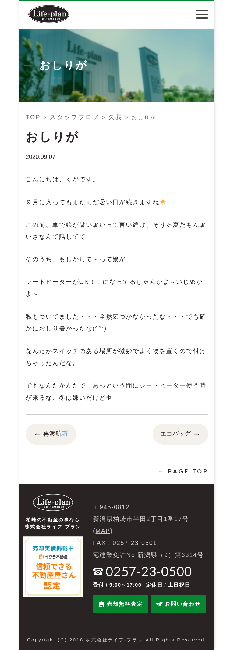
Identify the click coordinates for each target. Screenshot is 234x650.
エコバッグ (180, 434)
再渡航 (50, 434)
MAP (103, 530)
